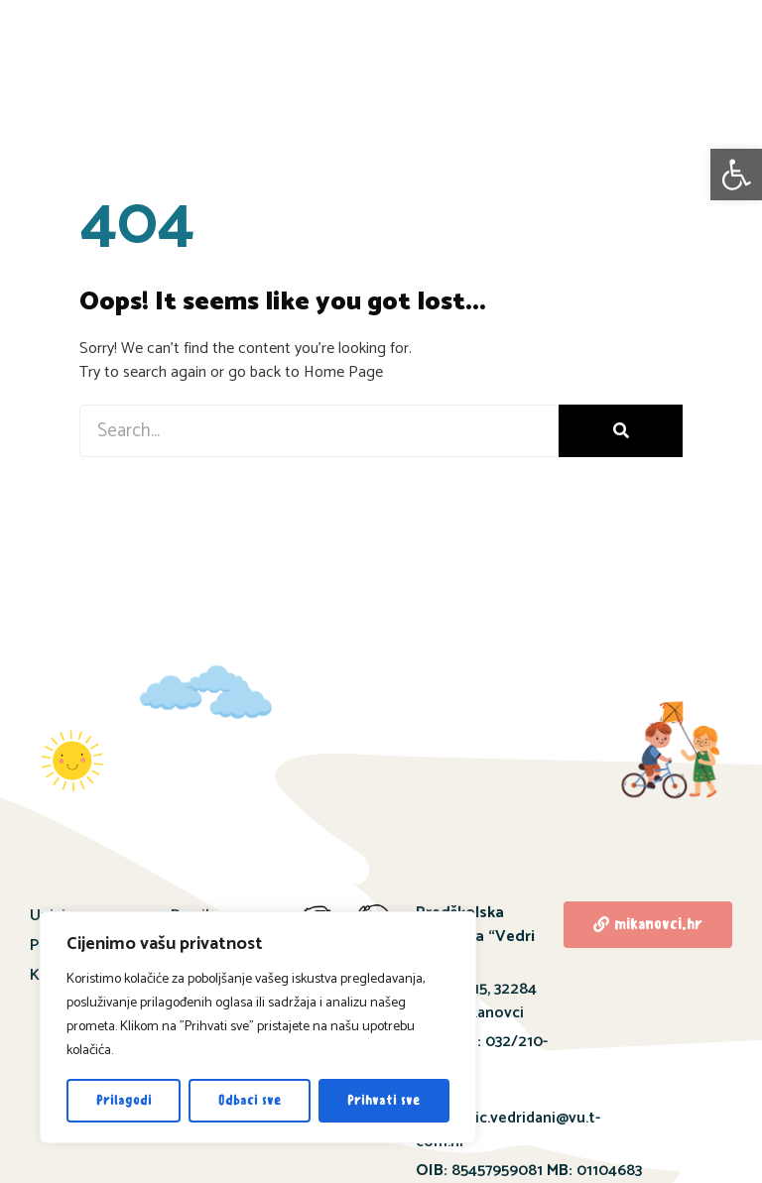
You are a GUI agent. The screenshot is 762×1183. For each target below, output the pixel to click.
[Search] (621, 431)
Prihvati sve (383, 1100)
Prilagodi (124, 1100)
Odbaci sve (249, 1100)
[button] (736, 174)
